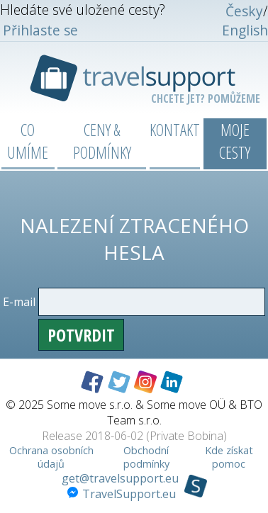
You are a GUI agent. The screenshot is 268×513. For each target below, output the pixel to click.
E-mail (19, 302)
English (245, 30)
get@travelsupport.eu (120, 478)
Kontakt (175, 129)
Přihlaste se (40, 30)
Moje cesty (234, 141)
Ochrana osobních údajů (51, 457)
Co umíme (27, 141)
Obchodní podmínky (146, 457)
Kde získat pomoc (229, 457)
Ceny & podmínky (102, 141)
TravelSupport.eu (121, 494)
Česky (244, 11)
